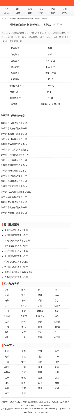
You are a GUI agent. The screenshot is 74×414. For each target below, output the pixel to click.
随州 (7, 300)
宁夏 (23, 377)
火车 (18, 9)
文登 (7, 295)
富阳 (40, 321)
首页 (6, 9)
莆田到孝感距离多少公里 (16, 230)
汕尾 (23, 337)
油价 (30, 12)
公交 (41, 9)
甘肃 (40, 356)
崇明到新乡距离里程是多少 (14, 144)
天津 (40, 351)
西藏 (57, 383)
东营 (40, 306)
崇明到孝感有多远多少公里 (14, 213)
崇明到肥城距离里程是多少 (14, 170)
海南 (40, 362)
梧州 (23, 300)
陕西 (57, 377)
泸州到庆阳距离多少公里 (16, 267)
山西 (23, 383)
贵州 (23, 362)
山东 (7, 383)
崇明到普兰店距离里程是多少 (15, 149)
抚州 (23, 321)
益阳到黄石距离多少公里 (16, 235)
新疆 (7, 388)
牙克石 (23, 316)
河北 (57, 362)
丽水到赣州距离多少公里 (16, 251)
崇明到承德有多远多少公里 (14, 134)
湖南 (57, 367)
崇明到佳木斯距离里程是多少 (15, 155)
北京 (7, 351)
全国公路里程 (15, 19)
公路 (18, 12)
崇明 (50, 48)
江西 (40, 372)
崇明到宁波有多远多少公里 (14, 202)
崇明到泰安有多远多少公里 (14, 128)
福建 (23, 356)
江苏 (23, 372)
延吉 (23, 332)
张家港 (57, 306)
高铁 (30, 9)
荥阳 (40, 300)
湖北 (40, 367)
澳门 (7, 393)
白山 (50, 54)
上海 (23, 351)
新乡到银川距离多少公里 (16, 246)
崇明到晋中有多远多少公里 (14, 176)
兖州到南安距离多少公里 (16, 261)
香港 (57, 388)
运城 (7, 321)
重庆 (57, 351)
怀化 (40, 327)
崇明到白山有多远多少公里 (14, 123)
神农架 (40, 311)
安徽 (7, 356)
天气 (64, 12)
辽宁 (7, 377)
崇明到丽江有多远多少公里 (14, 160)
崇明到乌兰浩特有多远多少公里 (16, 192)
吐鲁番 (57, 321)
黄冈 (57, 311)
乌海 (7, 327)
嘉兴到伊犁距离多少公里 (16, 277)
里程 (6, 12)
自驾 (64, 9)
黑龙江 (7, 367)
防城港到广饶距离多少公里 (17, 240)
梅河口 (23, 306)
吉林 (57, 372)
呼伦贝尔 (40, 316)
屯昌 (23, 295)
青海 (40, 377)
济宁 (7, 306)
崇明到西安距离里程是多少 (14, 186)
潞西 (23, 290)
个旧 (57, 332)
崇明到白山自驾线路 (50, 104)
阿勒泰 (57, 327)
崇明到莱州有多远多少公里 (14, 139)
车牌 (41, 12)
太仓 (23, 327)
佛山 (57, 290)
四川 (40, 383)
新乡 (40, 290)
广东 (57, 356)
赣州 (7, 337)
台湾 (23, 393)
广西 (7, 362)
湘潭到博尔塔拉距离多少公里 (18, 272)
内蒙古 (7, 372)
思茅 (40, 337)
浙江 (40, 388)
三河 (7, 311)
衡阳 (7, 332)
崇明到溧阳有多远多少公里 (14, 181)
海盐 (57, 316)
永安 (23, 311)
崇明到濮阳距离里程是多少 (14, 165)
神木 (57, 295)
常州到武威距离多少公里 (16, 256)
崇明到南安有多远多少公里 (14, 207)
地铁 (53, 9)
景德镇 (7, 316)
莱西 (40, 295)
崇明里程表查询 (27, 19)
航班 (53, 12)
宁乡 (57, 300)
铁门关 (57, 337)
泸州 (7, 290)
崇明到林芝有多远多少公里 (14, 197)
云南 (23, 388)
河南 (23, 367)
